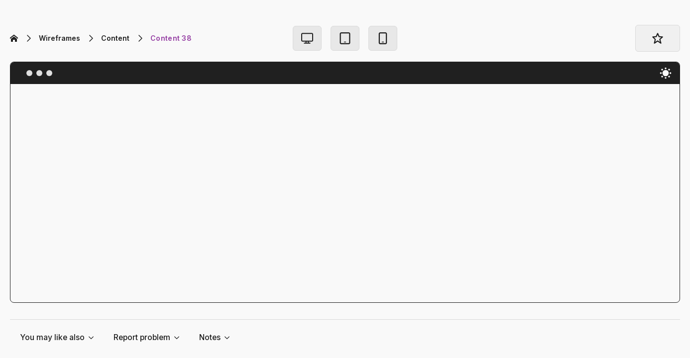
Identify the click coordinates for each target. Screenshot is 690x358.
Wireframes (59, 38)
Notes (210, 337)
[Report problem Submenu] (179, 338)
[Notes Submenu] (230, 338)
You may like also (52, 337)
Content (115, 38)
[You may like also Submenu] (94, 338)
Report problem (142, 337)
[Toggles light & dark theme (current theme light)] (666, 73)
